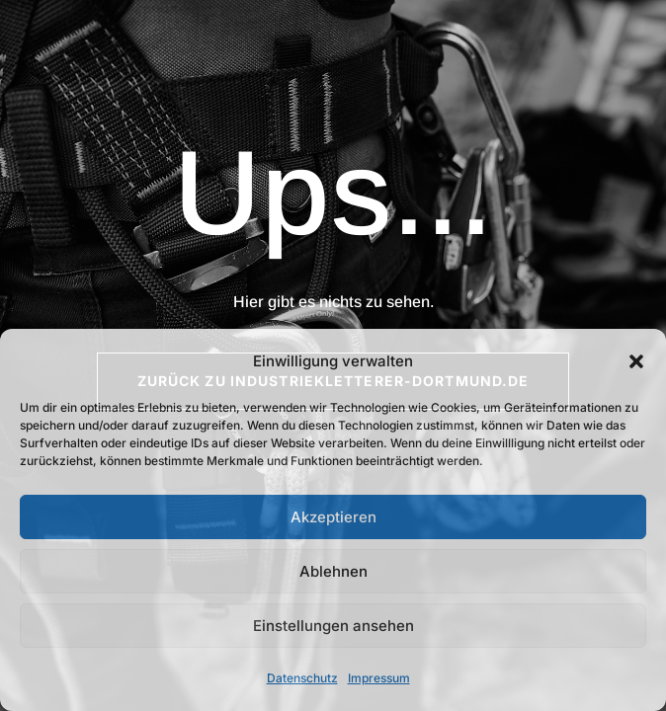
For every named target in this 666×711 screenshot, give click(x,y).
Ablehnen (333, 571)
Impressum (379, 678)
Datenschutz (302, 678)
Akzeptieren (333, 517)
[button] (636, 361)
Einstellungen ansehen (333, 625)
